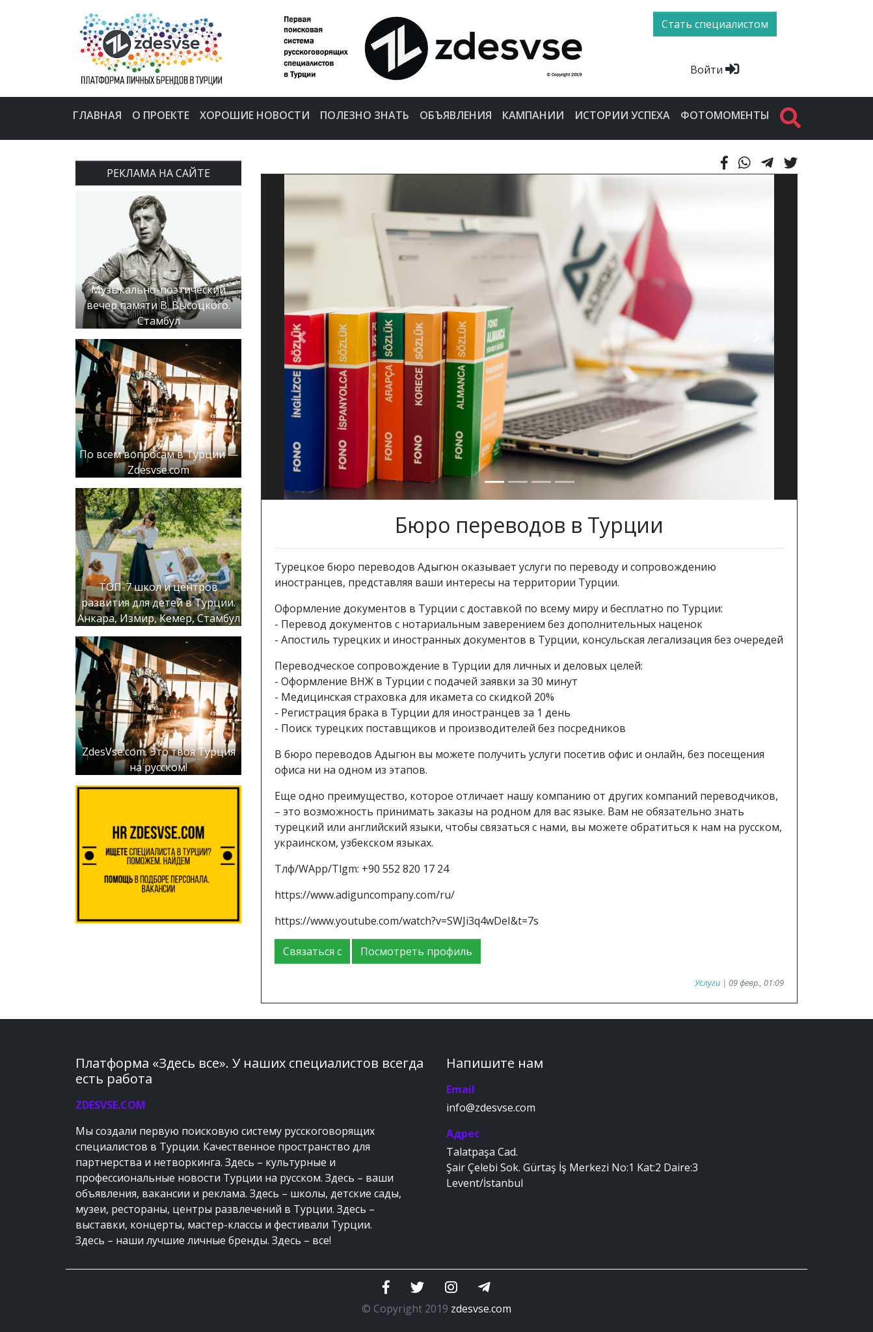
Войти (714, 69)
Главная (97, 115)
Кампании (533, 115)
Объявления (456, 115)
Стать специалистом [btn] (715, 24)
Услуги (707, 982)
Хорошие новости (255, 115)
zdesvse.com (481, 1308)
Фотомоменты (725, 115)
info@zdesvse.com (490, 1107)
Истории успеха (622, 115)
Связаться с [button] (312, 951)
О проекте (160, 115)
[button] (302, 337)
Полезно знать (364, 115)
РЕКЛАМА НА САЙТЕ (158, 173)
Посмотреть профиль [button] (416, 951)
